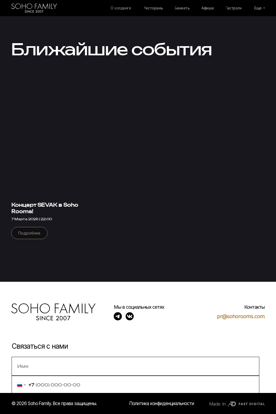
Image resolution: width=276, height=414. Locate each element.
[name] (135, 366)
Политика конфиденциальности (161, 403)
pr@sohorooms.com (241, 316)
